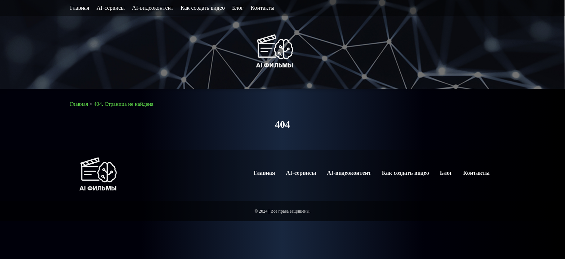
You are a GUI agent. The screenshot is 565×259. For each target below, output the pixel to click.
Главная (79, 8)
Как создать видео (203, 8)
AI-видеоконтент (152, 8)
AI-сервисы (111, 8)
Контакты (263, 8)
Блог (238, 8)
